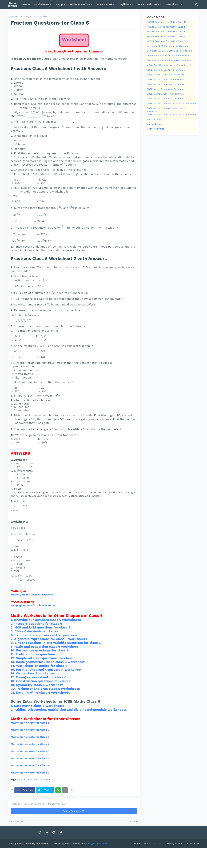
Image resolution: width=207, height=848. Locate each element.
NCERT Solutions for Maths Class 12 (166, 22)
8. (13, 643)
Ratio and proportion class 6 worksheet (46, 646)
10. (13, 650)
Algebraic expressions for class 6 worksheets (50, 639)
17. (13, 677)
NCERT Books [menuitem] (105, 4)
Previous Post (16, 821)
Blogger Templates (97, 843)
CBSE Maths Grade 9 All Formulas (165, 84)
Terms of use (192, 843)
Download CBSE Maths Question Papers (169, 60)
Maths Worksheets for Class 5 (30, 751)
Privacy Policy (174, 843)
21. (13, 692)
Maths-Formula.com (76, 843)
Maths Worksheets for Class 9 (30, 772)
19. (13, 685)
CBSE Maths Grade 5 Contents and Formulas (171, 103)
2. (13, 623)
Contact (158, 843)
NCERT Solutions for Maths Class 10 (166, 31)
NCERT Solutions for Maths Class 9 (166, 36)
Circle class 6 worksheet (36, 673)
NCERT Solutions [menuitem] (148, 4)
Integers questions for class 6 (38, 623)
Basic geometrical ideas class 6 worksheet (50, 662)
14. (13, 666)
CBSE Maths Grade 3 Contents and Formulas (171, 114)
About (147, 843)
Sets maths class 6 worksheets (39, 706)
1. (12, 620)
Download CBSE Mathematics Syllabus (168, 55)
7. (12, 639)
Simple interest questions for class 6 (45, 658)
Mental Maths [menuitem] (174, 4)
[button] (196, 4)
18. (13, 681)
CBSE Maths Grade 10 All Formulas (166, 79)
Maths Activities (155, 128)
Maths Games (154, 124)
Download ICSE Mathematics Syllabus (167, 46)
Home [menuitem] (26, 4)
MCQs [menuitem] (59, 4)
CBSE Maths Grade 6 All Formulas (165, 98)
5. (13, 631)
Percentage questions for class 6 (42, 650)
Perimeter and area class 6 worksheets (48, 689)
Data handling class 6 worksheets (43, 692)
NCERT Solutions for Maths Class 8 (166, 41)
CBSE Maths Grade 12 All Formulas (166, 70)
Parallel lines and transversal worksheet (49, 669)
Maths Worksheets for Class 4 (30, 744)
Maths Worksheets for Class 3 (30, 736)
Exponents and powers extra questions (46, 635)
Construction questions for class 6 (43, 681)
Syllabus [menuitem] (125, 4)
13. (13, 662)
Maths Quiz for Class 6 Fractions (32, 594)
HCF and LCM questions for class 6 (42, 627)
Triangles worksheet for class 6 (41, 677)
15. (13, 669)
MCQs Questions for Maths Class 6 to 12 (169, 65)
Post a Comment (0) (74, 811)
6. (13, 635)
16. (13, 673)
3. (13, 627)
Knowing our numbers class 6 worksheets (47, 620)
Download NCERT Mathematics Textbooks (169, 50)
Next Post (134, 821)
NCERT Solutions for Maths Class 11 (166, 27)
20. (14, 689)
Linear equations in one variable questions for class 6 (58, 643)
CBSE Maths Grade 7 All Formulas (165, 94)
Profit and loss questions (36, 654)
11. (13, 654)
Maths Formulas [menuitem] (80, 4)
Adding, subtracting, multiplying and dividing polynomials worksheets (71, 709)
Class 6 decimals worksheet (37, 631)
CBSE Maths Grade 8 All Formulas (165, 89)
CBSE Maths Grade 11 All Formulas (165, 74)
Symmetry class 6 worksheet (39, 685)
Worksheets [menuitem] (41, 4)
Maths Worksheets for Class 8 (30, 765)
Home (14, 16)
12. (13, 658)
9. (13, 646)
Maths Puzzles (154, 119)
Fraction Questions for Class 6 (34, 16)
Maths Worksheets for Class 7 (30, 758)
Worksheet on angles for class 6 (41, 666)
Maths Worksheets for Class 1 (30, 722)
